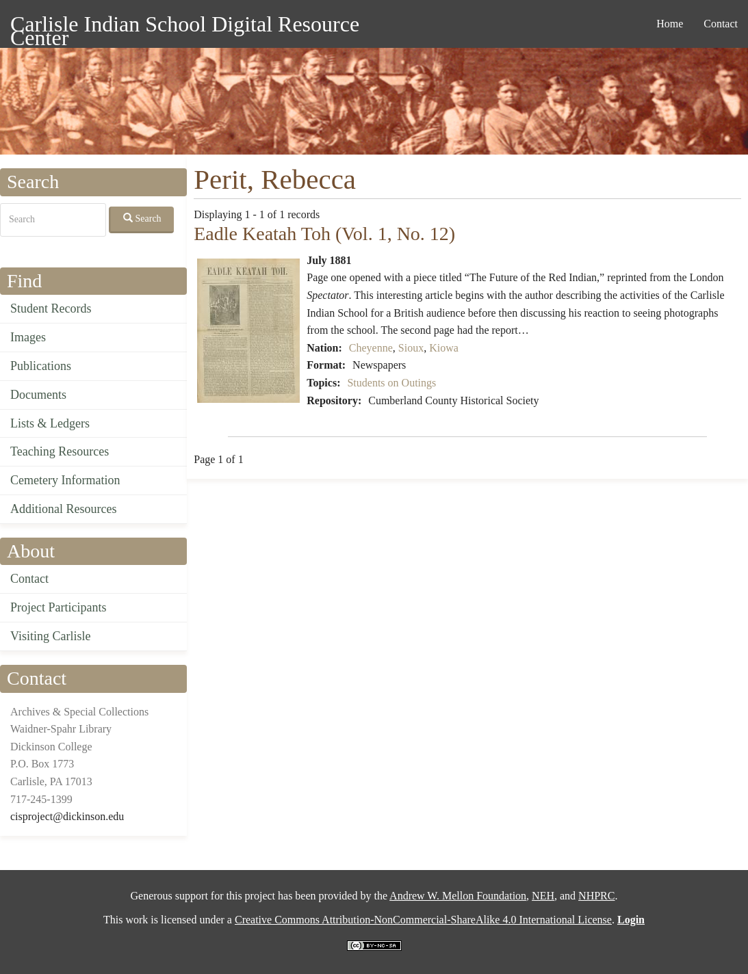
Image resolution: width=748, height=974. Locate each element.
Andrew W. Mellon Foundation (457, 895)
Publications (40, 366)
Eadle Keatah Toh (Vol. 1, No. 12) (324, 233)
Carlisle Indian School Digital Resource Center (184, 26)
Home (669, 23)
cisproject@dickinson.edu (67, 816)
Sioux (411, 348)
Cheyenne (371, 348)
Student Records (51, 308)
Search (142, 218)
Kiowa (444, 348)
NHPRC (596, 895)
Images (28, 337)
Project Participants (58, 607)
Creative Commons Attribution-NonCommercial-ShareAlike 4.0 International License (423, 919)
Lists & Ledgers (50, 423)
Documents (38, 395)
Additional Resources (63, 509)
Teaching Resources (59, 451)
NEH (543, 895)
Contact (721, 23)
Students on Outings (391, 383)
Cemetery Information (65, 480)
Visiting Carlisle (50, 636)
